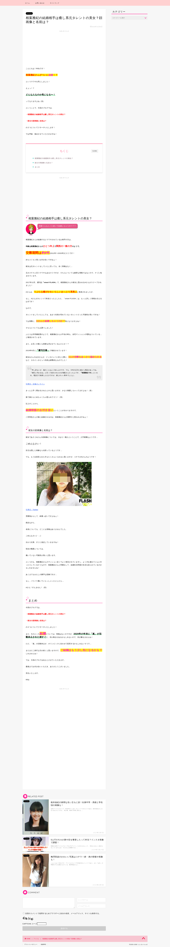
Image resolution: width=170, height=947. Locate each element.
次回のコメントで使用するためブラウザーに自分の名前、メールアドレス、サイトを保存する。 (63, 913)
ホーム (27, 3)
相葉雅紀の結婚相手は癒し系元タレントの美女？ (54, 158)
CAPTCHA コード (29, 924)
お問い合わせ (40, 3)
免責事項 (43, 944)
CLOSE (95, 151)
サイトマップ (54, 3)
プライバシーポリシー (30, 944)
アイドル (29, 13)
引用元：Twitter (59, 486)
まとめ (37, 167)
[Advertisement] (64, 48)
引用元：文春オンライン (35, 384)
